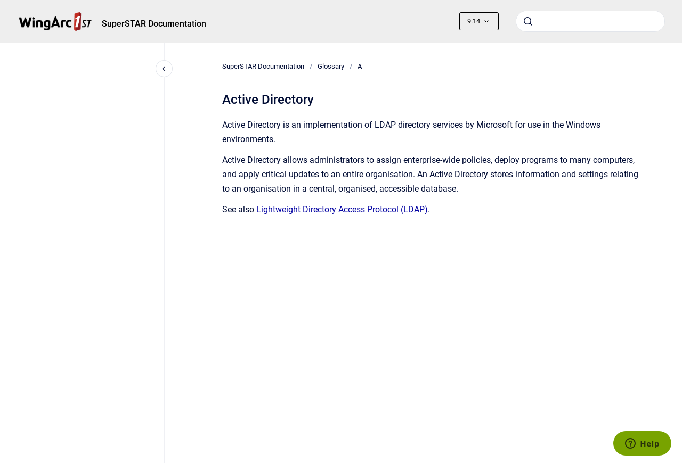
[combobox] (590, 21)
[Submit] (528, 21)
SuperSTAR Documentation (154, 24)
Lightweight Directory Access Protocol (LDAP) (342, 209)
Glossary (331, 66)
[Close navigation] (164, 68)
